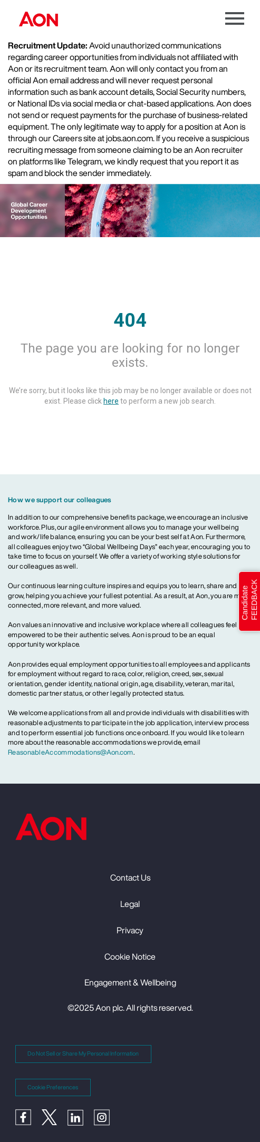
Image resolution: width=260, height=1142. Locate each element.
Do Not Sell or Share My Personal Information (83, 1053)
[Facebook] (28, 1116)
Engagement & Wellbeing (130, 982)
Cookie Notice (130, 956)
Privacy (130, 930)
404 (130, 320)
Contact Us (130, 877)
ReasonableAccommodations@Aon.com (70, 752)
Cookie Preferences (52, 1087)
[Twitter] (55, 1116)
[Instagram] (107, 1116)
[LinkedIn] (81, 1116)
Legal (130, 903)
